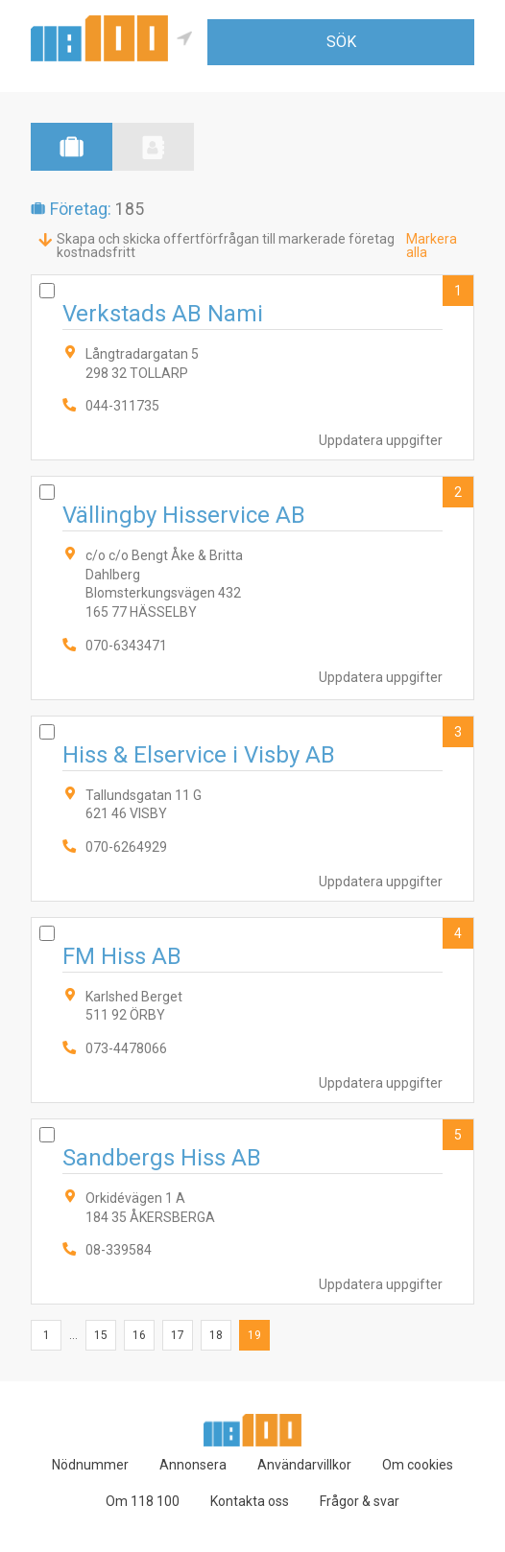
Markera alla (431, 245)
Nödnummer (90, 1464)
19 (254, 1335)
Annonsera (193, 1464)
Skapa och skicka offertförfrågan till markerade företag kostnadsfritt (226, 245)
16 (139, 1335)
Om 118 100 (143, 1501)
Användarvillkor (304, 1464)
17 (177, 1335)
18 (216, 1335)
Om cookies (417, 1464)
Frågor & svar (359, 1501)
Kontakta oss (249, 1501)
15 (101, 1335)
